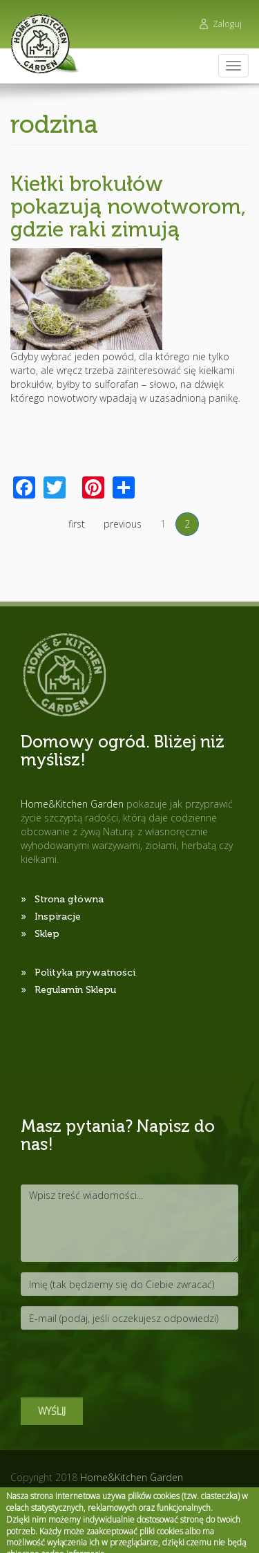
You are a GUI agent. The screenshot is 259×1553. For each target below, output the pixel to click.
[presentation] (126, 1367)
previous (123, 523)
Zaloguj (227, 24)
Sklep (47, 934)
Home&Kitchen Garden (131, 1477)
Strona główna (69, 899)
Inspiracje (58, 916)
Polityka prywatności (85, 972)
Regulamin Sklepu (75, 990)
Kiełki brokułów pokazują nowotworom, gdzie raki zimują (128, 206)
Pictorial (103, 1491)
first (76, 523)
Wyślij (52, 1410)
